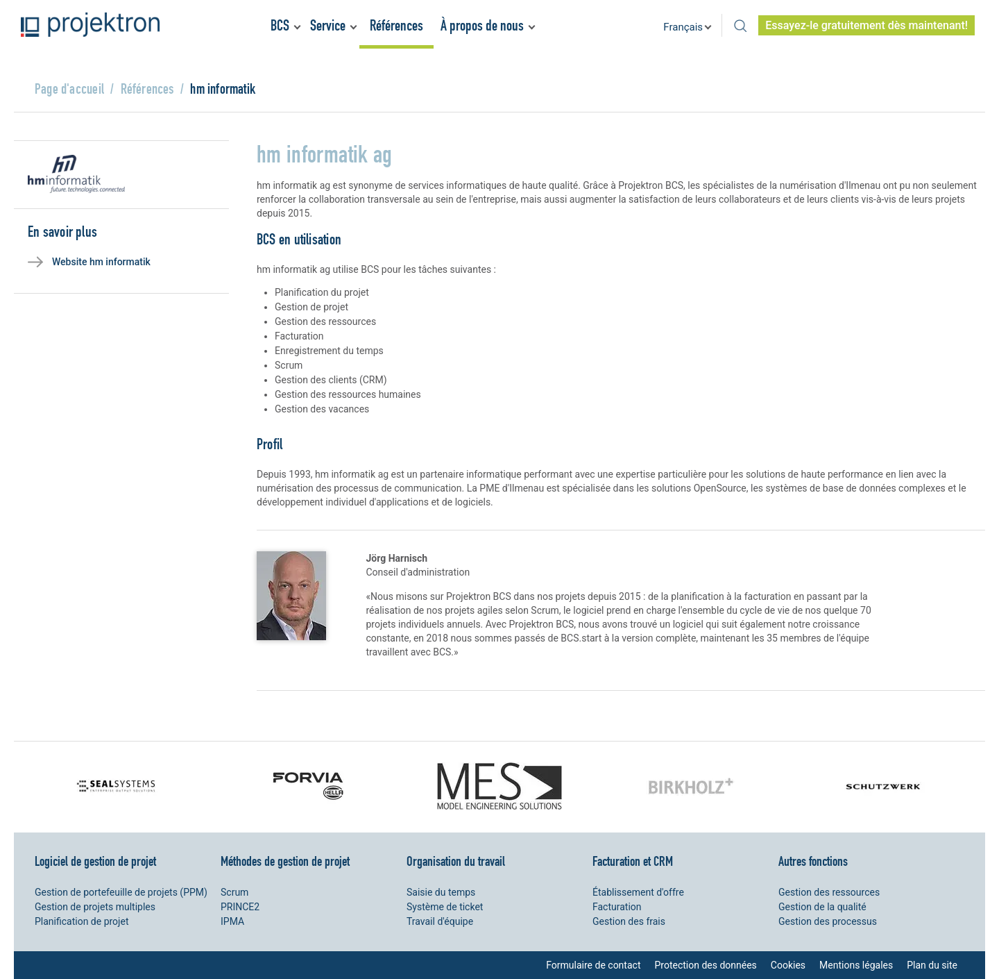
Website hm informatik (101, 261)
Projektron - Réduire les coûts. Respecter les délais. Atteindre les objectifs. (90, 24)
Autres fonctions (813, 861)
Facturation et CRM (632, 861)
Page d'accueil (69, 88)
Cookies (788, 965)
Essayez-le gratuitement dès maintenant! (866, 25)
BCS (280, 25)
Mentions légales (856, 965)
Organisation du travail (456, 861)
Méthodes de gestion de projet (285, 861)
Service (327, 25)
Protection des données (705, 965)
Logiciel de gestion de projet (95, 861)
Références (396, 25)
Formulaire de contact (593, 965)
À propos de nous (482, 25)
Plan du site (932, 965)
